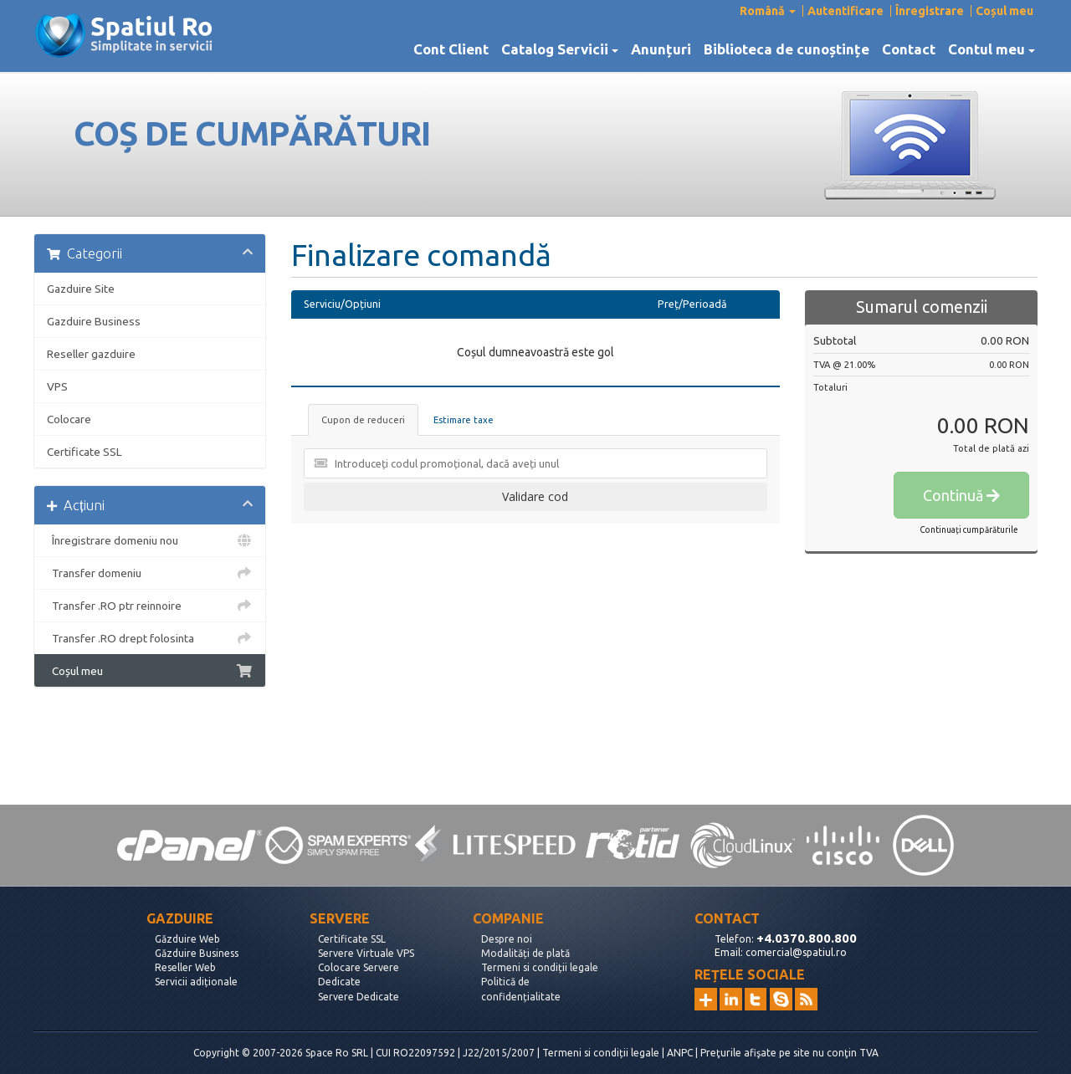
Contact (908, 49)
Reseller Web (185, 967)
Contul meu (991, 49)
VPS (57, 386)
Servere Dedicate (358, 996)
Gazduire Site (81, 288)
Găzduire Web (187, 938)
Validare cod (535, 496)
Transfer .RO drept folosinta (150, 638)
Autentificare (845, 11)
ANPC (680, 1052)
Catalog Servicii (559, 49)
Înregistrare (929, 11)
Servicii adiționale (196, 981)
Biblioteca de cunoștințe (786, 49)
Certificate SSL (84, 451)
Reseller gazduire (91, 354)
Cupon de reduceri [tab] (363, 420)
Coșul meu (1004, 11)
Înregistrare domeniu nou (150, 540)
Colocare (69, 419)
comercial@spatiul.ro (796, 952)
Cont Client (451, 49)
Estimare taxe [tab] (463, 420)
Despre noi (506, 938)
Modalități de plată (525, 953)
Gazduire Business (94, 321)
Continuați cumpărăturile (969, 529)
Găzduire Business (196, 953)
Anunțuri (661, 49)
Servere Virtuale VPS (366, 953)
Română (768, 11)
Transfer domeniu (150, 573)
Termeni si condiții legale (539, 967)
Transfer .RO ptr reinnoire (150, 606)
